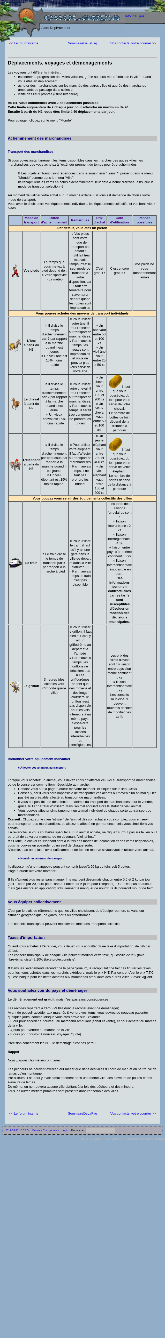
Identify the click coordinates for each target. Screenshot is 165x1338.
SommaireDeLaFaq (82, 43)
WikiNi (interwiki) (155, 1139)
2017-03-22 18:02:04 (17, 1130)
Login (65, 1130)
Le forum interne (26, 43)
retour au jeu (134, 16)
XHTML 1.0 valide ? (91, 1139)
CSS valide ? (113, 1139)
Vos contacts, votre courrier (130, 43)
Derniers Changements (45, 1130)
